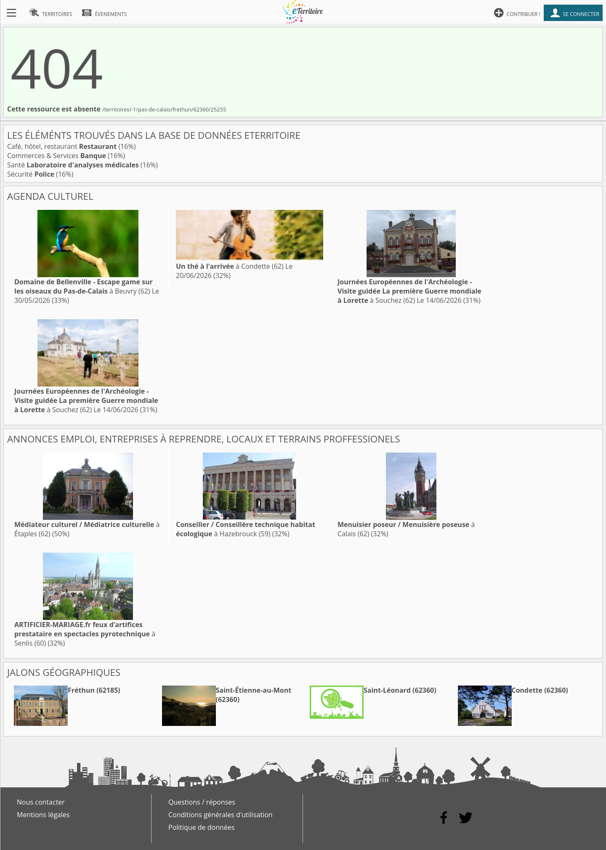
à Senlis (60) (84, 634)
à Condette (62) (230, 266)
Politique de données (201, 827)
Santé (73, 164)
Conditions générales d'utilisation (220, 814)
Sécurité (30, 174)
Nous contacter (41, 802)
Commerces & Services (56, 155)
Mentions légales (43, 814)
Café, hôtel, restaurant (62, 146)
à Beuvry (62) (83, 286)
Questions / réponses (201, 802)
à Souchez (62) (409, 291)
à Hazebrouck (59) (245, 529)
